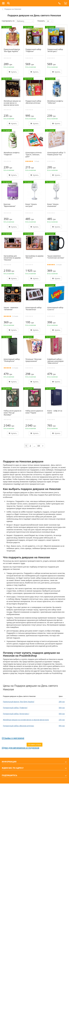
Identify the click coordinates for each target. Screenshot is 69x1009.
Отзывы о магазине (13, 738)
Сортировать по (8, 21)
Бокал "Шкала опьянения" (52, 205)
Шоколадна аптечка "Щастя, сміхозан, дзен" (33, 154)
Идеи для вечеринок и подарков (20, 747)
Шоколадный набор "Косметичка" (33, 308)
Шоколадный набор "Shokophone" (12, 360)
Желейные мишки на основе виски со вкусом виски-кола (26, 720)
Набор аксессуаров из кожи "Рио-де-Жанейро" (12, 413)
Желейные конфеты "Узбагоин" (55, 102)
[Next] (43, 446)
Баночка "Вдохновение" (10, 205)
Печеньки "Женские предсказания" (33, 360)
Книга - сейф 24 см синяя (54, 412)
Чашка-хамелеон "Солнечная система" (55, 257)
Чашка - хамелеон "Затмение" (11, 308)
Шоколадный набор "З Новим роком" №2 (56, 153)
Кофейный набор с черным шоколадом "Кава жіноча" (55, 361)
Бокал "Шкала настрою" (31, 205)
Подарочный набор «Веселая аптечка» (18, 726)
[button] (59, 3)
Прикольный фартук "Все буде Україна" (18, 702)
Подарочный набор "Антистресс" (16, 714)
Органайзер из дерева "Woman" (34, 257)
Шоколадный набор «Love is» (55, 308)
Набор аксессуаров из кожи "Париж (34, 412)
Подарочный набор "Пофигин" (15, 708)
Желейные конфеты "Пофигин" (11, 153)
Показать (41, 21)
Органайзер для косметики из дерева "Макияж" (12, 258)
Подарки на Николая (12, 9)
